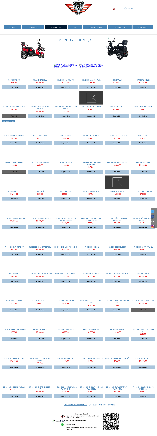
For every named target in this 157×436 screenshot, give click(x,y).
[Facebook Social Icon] (152, 216)
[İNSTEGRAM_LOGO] (152, 226)
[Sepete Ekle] (14, 87)
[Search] (124, 19)
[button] (114, 8)
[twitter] (152, 211)
